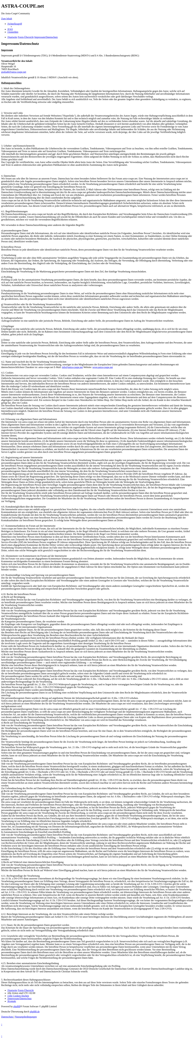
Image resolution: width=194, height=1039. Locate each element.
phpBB (16, 1006)
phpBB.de (35, 1011)
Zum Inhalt (6, 18)
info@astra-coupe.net (72, 367)
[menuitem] (10, 29)
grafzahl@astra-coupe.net (13, 72)
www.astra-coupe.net (102, 367)
